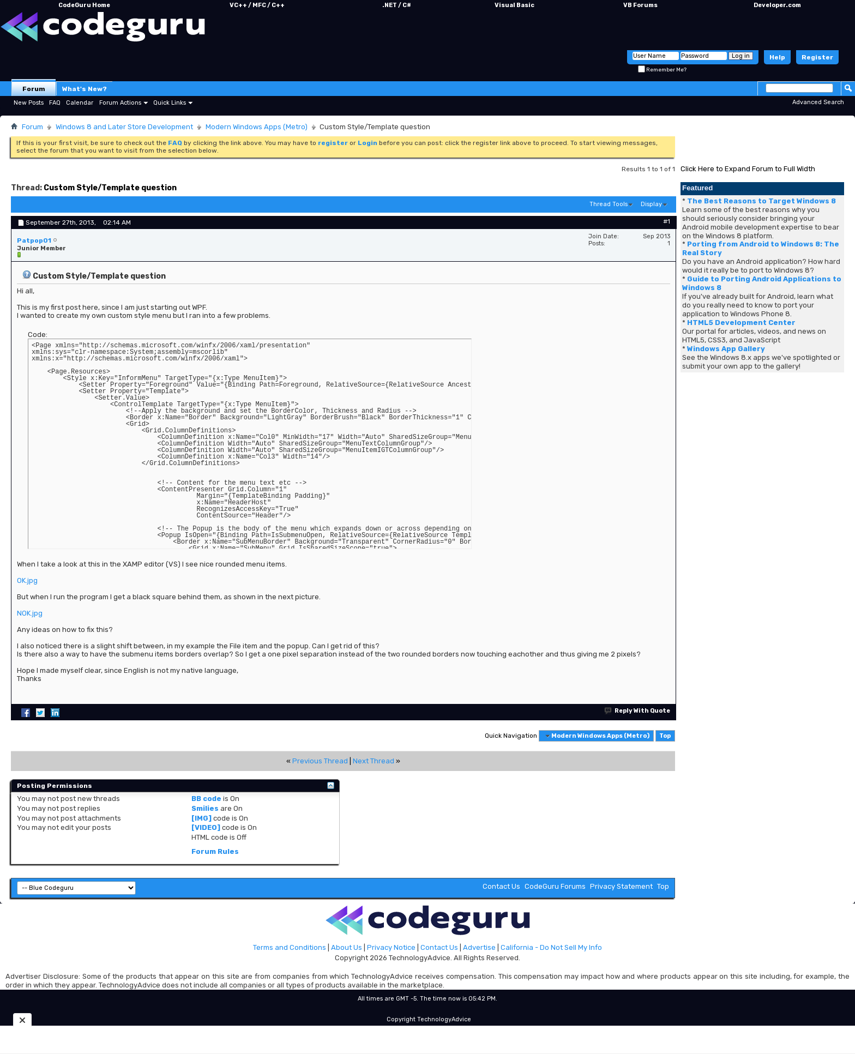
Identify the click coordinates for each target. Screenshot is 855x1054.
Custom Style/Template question (110, 187)
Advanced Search (818, 102)
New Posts (29, 102)
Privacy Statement (621, 886)
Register (817, 57)
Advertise (479, 947)
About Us (346, 947)
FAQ (55, 102)
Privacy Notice (391, 947)
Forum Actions (120, 102)
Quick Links (169, 102)
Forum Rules (215, 851)
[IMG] (201, 818)
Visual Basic (514, 5)
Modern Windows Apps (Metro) (257, 127)
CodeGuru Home (84, 5)
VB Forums (640, 5)
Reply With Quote (637, 710)
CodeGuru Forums (555, 886)
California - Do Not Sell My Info (551, 947)
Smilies (205, 808)
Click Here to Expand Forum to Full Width (748, 169)
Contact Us (501, 886)
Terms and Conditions (289, 947)
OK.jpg (27, 580)
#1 (666, 221)
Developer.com (777, 5)
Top (665, 735)
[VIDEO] (205, 827)
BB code (206, 798)
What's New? (84, 89)
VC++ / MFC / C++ (257, 5)
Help (777, 57)
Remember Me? (662, 70)
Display (651, 204)
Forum (33, 89)
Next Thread (373, 761)
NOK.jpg (30, 613)
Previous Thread (320, 761)
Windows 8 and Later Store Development (124, 127)
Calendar (79, 102)
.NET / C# (396, 5)
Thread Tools (608, 204)
